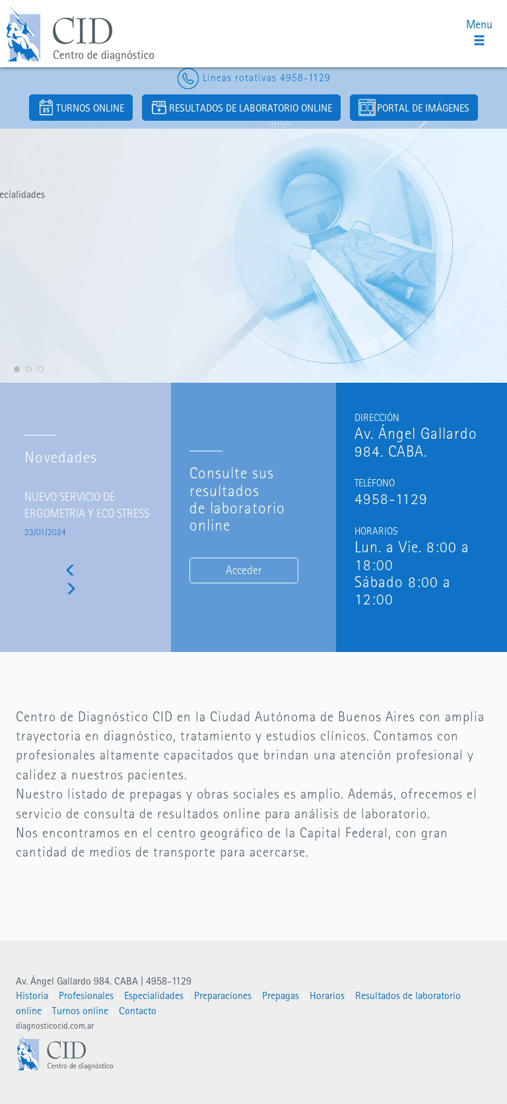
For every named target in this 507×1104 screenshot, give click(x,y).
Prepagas (280, 995)
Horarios (327, 995)
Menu (479, 31)
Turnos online (80, 1010)
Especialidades (154, 995)
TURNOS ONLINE (81, 107)
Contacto (137, 1010)
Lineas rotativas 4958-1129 (254, 77)
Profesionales (86, 995)
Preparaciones (223, 995)
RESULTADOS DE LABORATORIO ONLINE (241, 107)
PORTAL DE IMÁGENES (413, 107)
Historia (32, 995)
